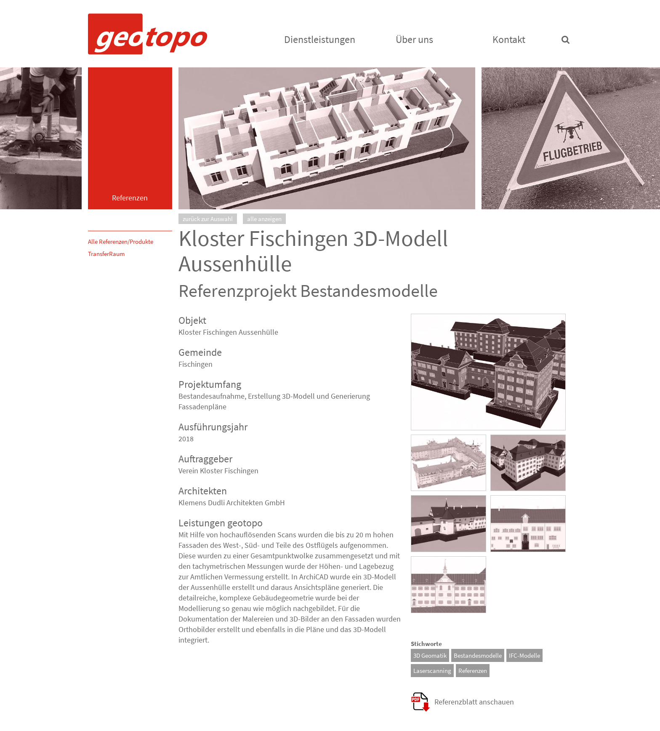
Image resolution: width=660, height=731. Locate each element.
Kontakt (508, 39)
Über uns (414, 39)
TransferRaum (106, 254)
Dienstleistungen (319, 39)
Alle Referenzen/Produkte (120, 241)
